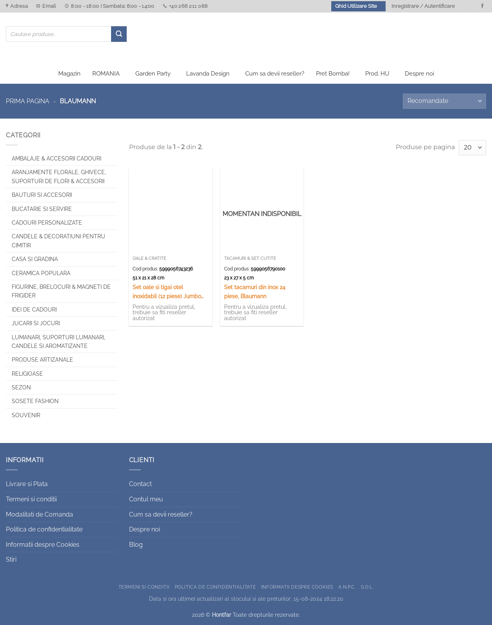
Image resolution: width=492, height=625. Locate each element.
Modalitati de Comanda (39, 514)
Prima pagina (27, 101)
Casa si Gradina (35, 259)
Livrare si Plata (27, 484)
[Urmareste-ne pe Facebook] (482, 6)
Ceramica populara (41, 273)
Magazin (69, 73)
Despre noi (419, 73)
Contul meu (146, 499)
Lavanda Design (208, 73)
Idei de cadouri (34, 309)
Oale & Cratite (149, 258)
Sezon (21, 387)
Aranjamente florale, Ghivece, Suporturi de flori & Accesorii (59, 176)
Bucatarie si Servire (42, 209)
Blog (136, 544)
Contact (140, 484)
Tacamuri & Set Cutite (250, 258)
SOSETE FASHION (35, 401)
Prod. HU (377, 73)
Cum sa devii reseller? (274, 73)
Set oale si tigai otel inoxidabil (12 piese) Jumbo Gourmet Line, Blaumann (167, 292)
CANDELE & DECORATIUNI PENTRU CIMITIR (58, 240)
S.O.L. (367, 587)
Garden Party (153, 73)
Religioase (27, 374)
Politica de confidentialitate (44, 529)
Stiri (11, 559)
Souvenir (26, 415)
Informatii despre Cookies (42, 544)
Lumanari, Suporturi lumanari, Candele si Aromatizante (58, 341)
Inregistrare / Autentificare (423, 6)
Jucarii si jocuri (36, 323)
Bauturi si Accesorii (42, 195)
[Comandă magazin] (444, 101)
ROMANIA (106, 73)
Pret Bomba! (333, 73)
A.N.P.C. (347, 587)
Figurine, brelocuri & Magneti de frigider (61, 291)
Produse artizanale (42, 360)
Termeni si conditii (31, 499)
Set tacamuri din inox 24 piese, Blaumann (255, 291)
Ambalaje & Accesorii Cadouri (56, 158)
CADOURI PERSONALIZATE (47, 223)
